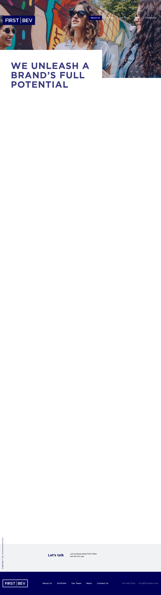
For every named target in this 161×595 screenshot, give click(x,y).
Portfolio (109, 18)
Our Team (124, 18)
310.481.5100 (128, 583)
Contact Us (150, 18)
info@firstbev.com (148, 583)
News (137, 18)
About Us (95, 18)
